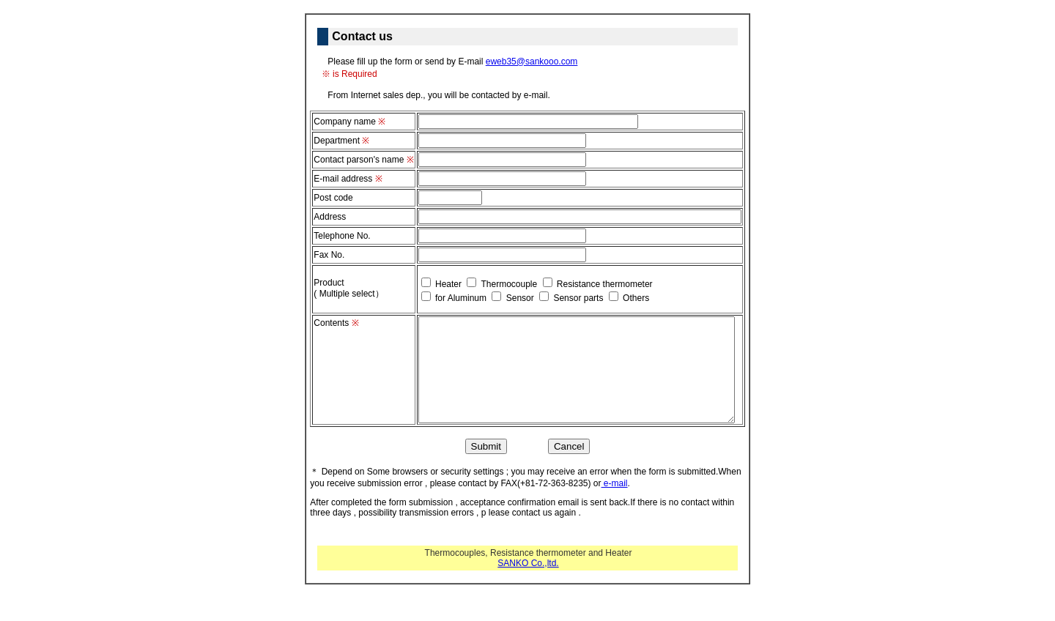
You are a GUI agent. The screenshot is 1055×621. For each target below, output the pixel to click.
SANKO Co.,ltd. (527, 563)
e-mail (614, 483)
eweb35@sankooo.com (532, 61)
